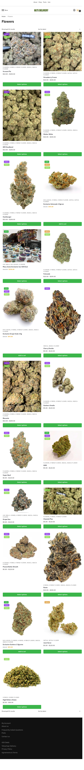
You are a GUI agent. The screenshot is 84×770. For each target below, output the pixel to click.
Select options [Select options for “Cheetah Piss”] (62, 526)
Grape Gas (6, 519)
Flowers (6, 67)
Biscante (6, 418)
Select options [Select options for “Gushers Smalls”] (62, 425)
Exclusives (47, 200)
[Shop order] (59, 29)
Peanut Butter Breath (10, 567)
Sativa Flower (54, 640)
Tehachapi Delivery (9, 746)
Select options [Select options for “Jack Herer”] (62, 652)
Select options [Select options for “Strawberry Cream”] (62, 84)
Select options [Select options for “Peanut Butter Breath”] (22, 595)
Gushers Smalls (49, 405)
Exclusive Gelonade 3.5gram (53, 204)
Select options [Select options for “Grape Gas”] (22, 526)
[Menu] (5, 10)
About (35, 2)
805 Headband (8, 147)
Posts (45, 2)
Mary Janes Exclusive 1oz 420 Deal (15, 267)
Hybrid (12, 67)
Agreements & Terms (10, 752)
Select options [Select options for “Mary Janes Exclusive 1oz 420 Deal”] (22, 281)
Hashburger (7, 217)
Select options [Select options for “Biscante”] (22, 425)
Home (3, 16)
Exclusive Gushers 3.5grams (13, 644)
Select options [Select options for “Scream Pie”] (22, 84)
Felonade (46, 274)
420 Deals (6, 264)
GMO (45, 465)
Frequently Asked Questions (12, 730)
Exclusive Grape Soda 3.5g (12, 334)
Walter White (48, 134)
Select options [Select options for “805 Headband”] (22, 154)
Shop (40, 2)
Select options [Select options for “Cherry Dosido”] (62, 355)
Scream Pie (7, 71)
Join (49, 2)
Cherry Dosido (48, 348)
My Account (6, 723)
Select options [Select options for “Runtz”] (62, 595)
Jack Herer (47, 643)
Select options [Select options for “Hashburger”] (22, 224)
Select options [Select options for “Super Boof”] (22, 482)
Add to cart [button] (62, 224)
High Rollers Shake (10, 700)
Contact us (6, 736)
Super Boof (7, 475)
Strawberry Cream (50, 77)
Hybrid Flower (20, 67)
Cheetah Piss (48, 519)
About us (5, 726)
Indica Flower (54, 346)
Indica (29, 67)
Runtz (45, 587)
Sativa (69, 73)
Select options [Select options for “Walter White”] (62, 154)
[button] (78, 10)
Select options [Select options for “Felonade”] (62, 281)
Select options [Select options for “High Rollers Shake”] (22, 707)
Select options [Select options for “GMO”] (62, 482)
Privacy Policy (7, 749)
